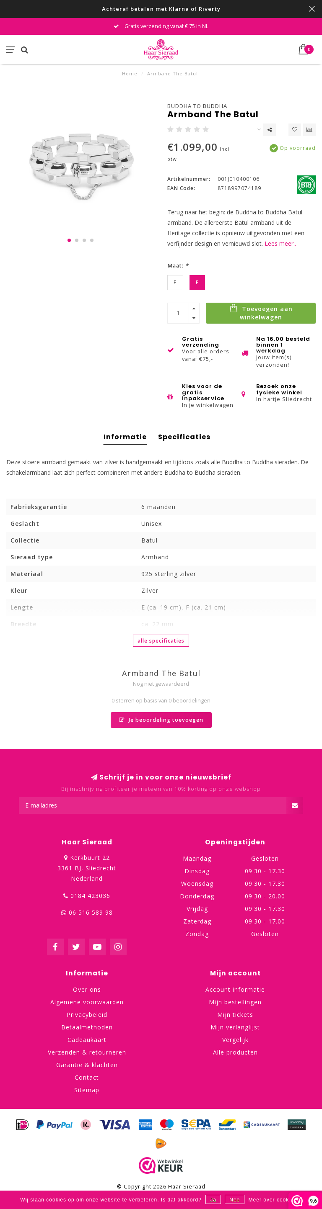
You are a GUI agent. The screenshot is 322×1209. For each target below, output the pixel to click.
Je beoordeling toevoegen (161, 719)
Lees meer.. (280, 243)
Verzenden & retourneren (87, 1052)
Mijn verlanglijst (235, 1027)
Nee (234, 1200)
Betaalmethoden (87, 1027)
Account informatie (235, 989)
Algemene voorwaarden (87, 1002)
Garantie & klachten (87, 1065)
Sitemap (86, 1090)
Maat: (178, 265)
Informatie (125, 437)
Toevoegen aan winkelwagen (261, 312)
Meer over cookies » (275, 1200)
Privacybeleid (87, 1015)
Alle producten (235, 1052)
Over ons (87, 989)
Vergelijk (235, 1040)
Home (130, 73)
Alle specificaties (161, 640)
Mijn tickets (235, 1015)
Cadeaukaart (87, 1040)
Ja (213, 1200)
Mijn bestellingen (235, 1002)
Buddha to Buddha (197, 106)
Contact (87, 1077)
